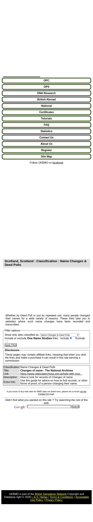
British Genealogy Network (51, 494)
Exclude (80, 338)
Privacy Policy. (54, 500)
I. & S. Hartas (40, 497)
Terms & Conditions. (62, 497)
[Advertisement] (37, 39)
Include (64, 338)
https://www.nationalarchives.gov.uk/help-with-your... (51, 373)
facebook (57, 162)
